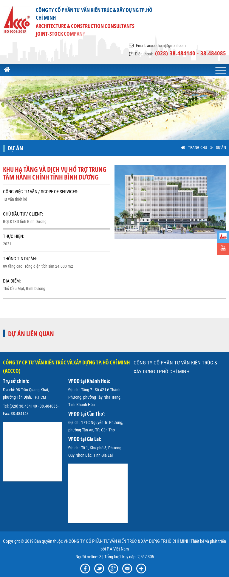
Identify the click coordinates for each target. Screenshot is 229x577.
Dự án (221, 147)
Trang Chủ (197, 147)
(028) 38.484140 (23, 406)
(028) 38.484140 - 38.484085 (190, 53)
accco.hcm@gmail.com (166, 45)
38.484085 (49, 406)
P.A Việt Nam (118, 549)
